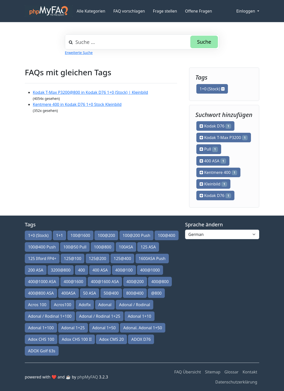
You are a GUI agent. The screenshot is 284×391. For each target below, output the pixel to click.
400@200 (135, 281)
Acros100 (62, 304)
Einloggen (246, 11)
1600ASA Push (152, 258)
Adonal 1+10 (139, 316)
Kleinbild (213, 184)
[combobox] (142, 41)
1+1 (59, 235)
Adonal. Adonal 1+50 (142, 328)
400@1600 (73, 281)
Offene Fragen (198, 11)
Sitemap (213, 372)
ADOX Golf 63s (41, 351)
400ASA (68, 293)
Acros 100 (37, 304)
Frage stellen (165, 11)
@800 (156, 293)
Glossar (231, 372)
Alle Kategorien (91, 11)
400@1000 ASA (42, 281)
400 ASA (213, 161)
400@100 (123, 270)
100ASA (126, 247)
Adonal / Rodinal (134, 304)
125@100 (72, 258)
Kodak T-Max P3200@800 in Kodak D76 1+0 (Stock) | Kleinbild (90, 92)
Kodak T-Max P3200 (224, 137)
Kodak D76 (215, 126)
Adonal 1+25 (73, 328)
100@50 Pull (74, 247)
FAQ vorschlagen (129, 11)
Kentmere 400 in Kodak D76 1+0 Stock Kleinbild (77, 104)
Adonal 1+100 (41, 328)
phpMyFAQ (87, 377)
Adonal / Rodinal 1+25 (99, 316)
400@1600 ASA (105, 281)
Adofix (85, 304)
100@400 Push (42, 247)
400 (81, 270)
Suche (204, 41)
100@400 (166, 235)
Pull (209, 149)
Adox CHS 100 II (77, 339)
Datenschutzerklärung (236, 382)
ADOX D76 (141, 339)
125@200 (97, 258)
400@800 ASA (41, 293)
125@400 (122, 258)
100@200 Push (137, 235)
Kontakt (249, 372)
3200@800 (60, 270)
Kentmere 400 (218, 172)
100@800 (102, 247)
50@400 (111, 293)
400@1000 (150, 270)
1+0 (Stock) (212, 89)
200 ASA (35, 270)
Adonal (105, 304)
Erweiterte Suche (79, 52)
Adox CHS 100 (41, 339)
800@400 (135, 293)
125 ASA (148, 247)
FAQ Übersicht (187, 372)
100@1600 (80, 235)
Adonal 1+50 (104, 328)
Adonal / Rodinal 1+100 (50, 316)
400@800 (160, 281)
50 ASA (89, 293)
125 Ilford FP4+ (42, 258)
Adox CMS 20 (111, 339)
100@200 (106, 235)
